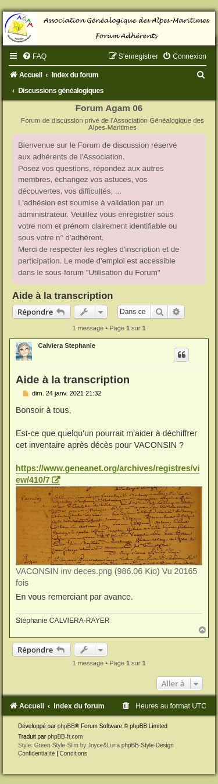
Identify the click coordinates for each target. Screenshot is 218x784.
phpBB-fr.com (65, 736)
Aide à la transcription (62, 295)
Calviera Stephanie (66, 345)
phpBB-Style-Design (147, 745)
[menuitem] (34, 56)
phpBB (66, 726)
